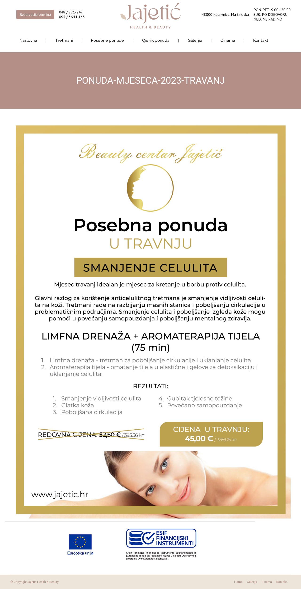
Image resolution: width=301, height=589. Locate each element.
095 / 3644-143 (72, 16)
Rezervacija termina (35, 14)
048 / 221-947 (71, 12)
